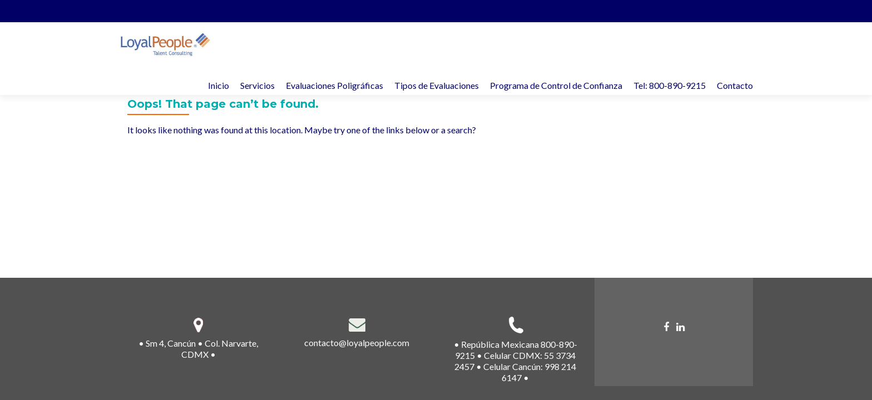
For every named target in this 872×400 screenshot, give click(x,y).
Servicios (257, 85)
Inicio (218, 85)
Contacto (735, 85)
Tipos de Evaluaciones (436, 85)
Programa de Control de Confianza (556, 85)
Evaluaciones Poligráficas (334, 85)
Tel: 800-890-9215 (669, 85)
